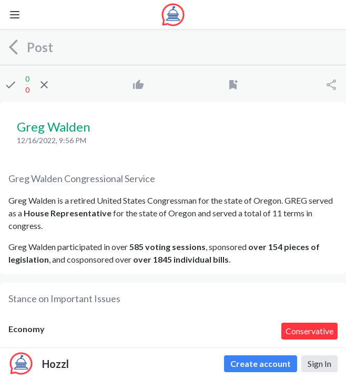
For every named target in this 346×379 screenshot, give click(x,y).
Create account (260, 363)
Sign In (319, 363)
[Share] (331, 84)
